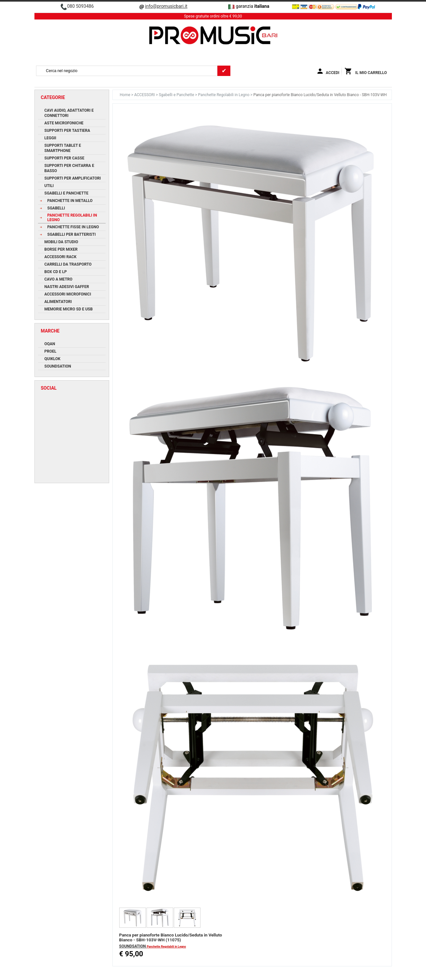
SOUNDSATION (133, 946)
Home (125, 95)
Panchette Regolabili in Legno (224, 95)
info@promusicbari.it (166, 6)
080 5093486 (80, 6)
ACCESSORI (145, 95)
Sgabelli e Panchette (177, 95)
